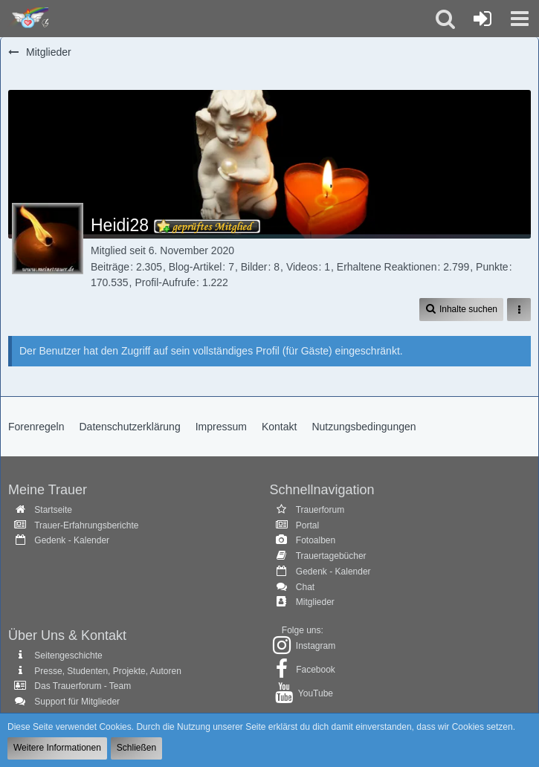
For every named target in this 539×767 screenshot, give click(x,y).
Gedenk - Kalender (71, 540)
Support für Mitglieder (77, 701)
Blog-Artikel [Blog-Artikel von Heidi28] (195, 267)
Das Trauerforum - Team (82, 686)
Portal (307, 525)
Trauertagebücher (331, 556)
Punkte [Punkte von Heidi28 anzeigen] (492, 267)
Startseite (53, 510)
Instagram (315, 646)
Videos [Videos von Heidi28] (302, 267)
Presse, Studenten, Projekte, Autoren (107, 671)
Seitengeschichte (68, 655)
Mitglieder (315, 602)
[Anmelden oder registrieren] (482, 18)
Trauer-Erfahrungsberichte (86, 525)
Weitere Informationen (57, 747)
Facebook (315, 669)
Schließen (136, 747)
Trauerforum (320, 510)
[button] (520, 18)
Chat (305, 587)
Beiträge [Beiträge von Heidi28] (110, 267)
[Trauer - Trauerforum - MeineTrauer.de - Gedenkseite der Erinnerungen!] (27, 18)
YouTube (315, 693)
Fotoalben (315, 540)
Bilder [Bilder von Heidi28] (254, 267)
